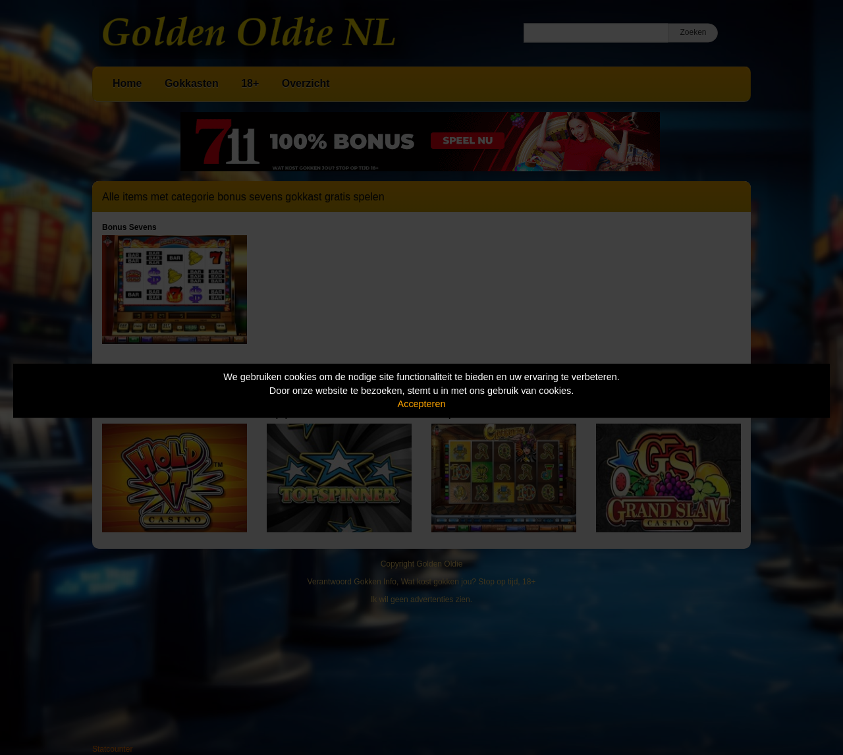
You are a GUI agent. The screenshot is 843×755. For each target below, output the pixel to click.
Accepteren (422, 404)
